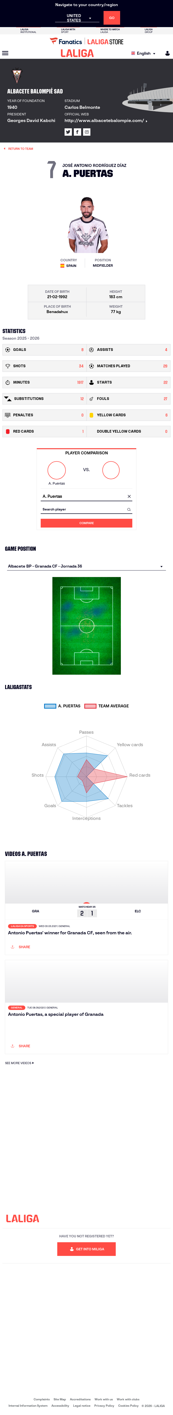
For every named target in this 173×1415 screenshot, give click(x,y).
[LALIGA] (77, 53)
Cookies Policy (128, 1405)
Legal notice (81, 1405)
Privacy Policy (104, 1405)
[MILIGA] (166, 53)
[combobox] (86, 496)
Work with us (104, 1399)
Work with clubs (128, 1399)
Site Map (60, 1399)
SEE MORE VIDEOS (20, 1063)
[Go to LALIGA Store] (86, 41)
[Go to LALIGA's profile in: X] (68, 132)
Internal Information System (28, 1405)
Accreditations (80, 1399)
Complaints (42, 1399)
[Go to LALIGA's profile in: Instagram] (86, 132)
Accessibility (60, 1405)
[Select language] (144, 53)
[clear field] (129, 497)
